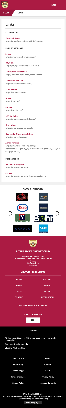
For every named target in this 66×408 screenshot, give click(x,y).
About (48, 358)
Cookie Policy (18, 383)
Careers (47, 364)
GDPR (47, 371)
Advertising (18, 364)
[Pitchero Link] (33, 334)
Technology (18, 371)
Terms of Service (18, 377)
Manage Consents (48, 383)
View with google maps (33, 272)
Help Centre (18, 358)
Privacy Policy (48, 377)
